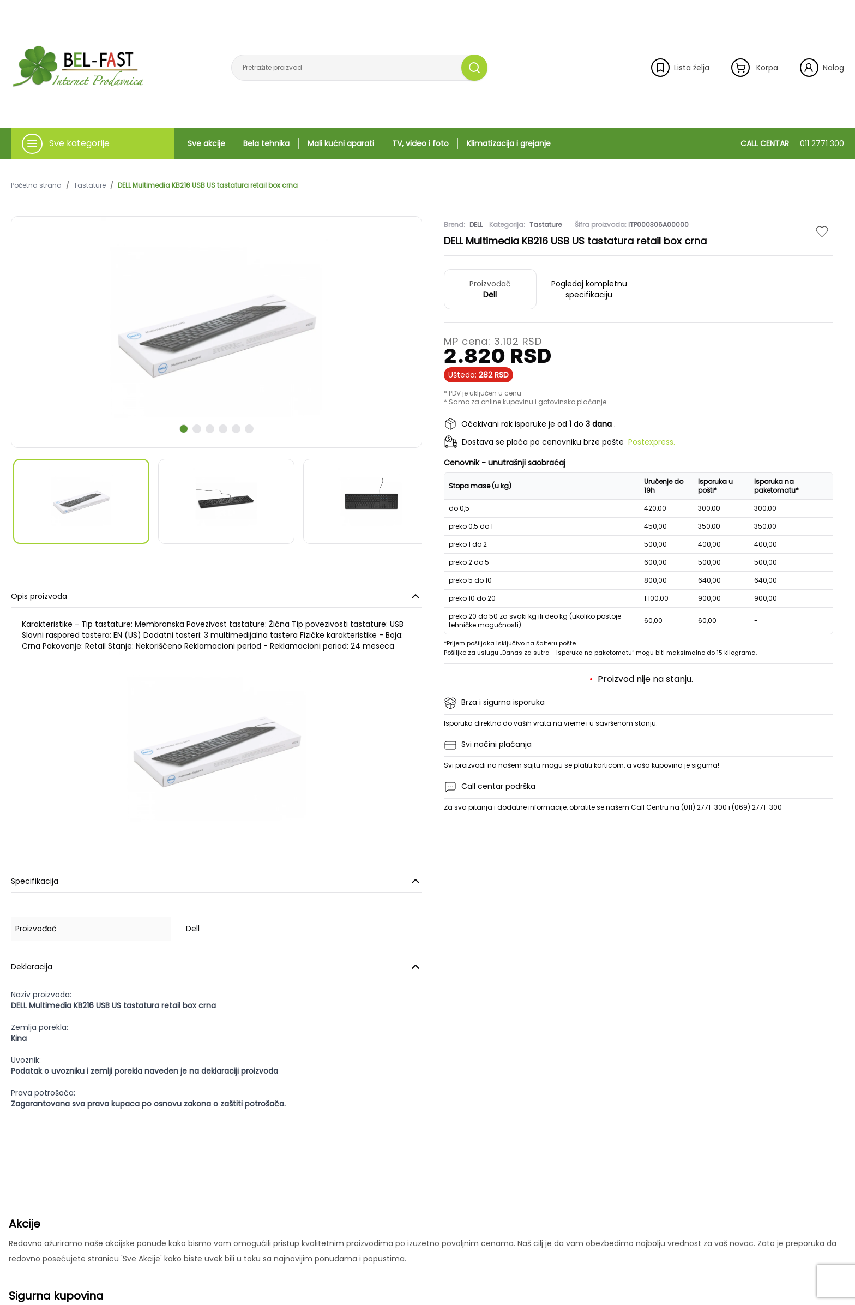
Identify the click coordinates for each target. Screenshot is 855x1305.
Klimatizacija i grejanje (509, 143)
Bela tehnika (266, 143)
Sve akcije (206, 143)
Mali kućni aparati (341, 143)
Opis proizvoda (216, 596)
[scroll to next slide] (183, 428)
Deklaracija (216, 966)
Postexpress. (651, 441)
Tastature (90, 185)
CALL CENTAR (792, 143)
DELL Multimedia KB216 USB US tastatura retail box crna (208, 185)
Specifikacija (216, 881)
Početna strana (36, 185)
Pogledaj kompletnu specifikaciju (589, 289)
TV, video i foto (420, 143)
